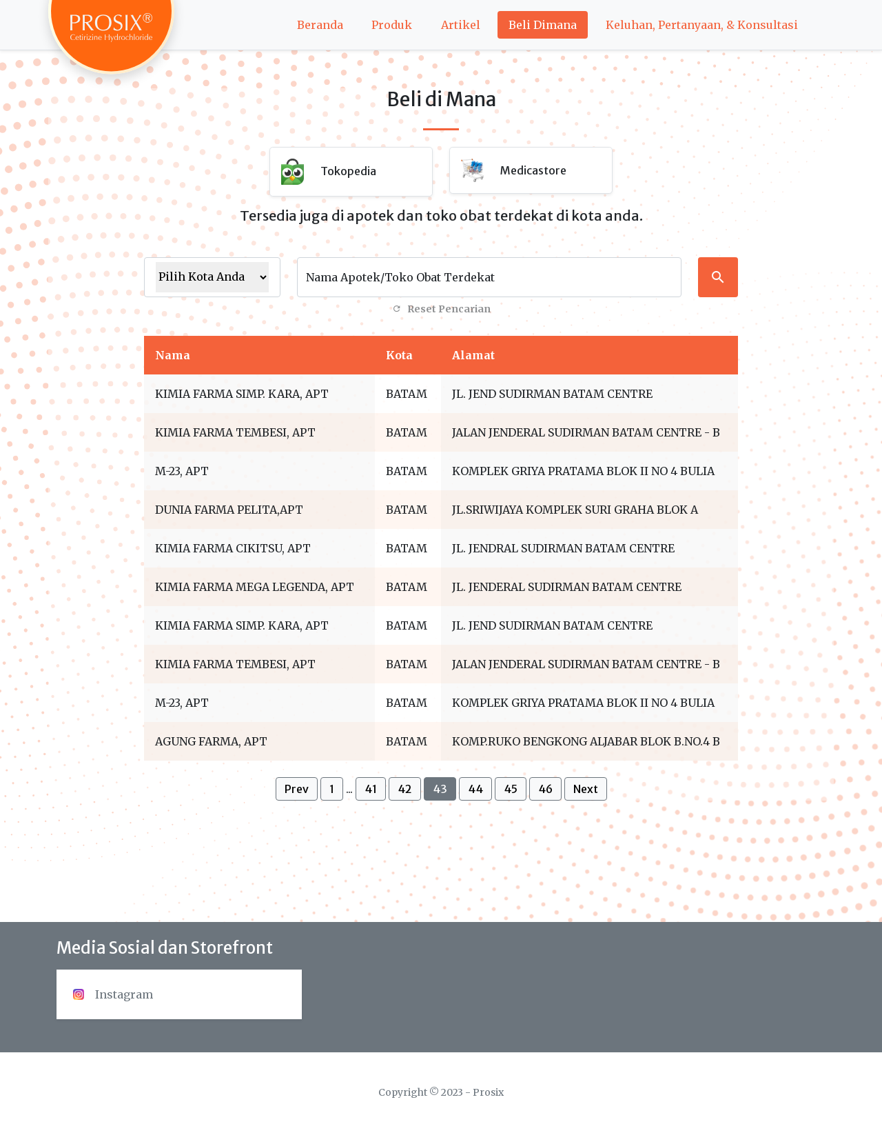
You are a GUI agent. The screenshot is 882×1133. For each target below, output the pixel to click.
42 (405, 789)
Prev (297, 789)
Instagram (113, 994)
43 (440, 789)
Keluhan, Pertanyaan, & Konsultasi (702, 25)
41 (371, 789)
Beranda (320, 25)
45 (510, 789)
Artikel (460, 25)
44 (475, 789)
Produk (391, 25)
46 (545, 789)
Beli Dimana (543, 25)
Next (585, 789)
